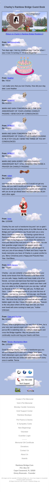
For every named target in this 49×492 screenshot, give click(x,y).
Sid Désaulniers (13, 42)
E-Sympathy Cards (24, 424)
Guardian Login (24, 436)
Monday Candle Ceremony (24, 407)
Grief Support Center (24, 411)
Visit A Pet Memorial (24, 403)
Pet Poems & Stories (24, 420)
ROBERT (11, 100)
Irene (9, 219)
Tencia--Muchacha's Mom (17, 342)
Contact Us (24, 450)
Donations (24, 446)
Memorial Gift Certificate (24, 442)
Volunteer (24, 432)
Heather (10, 78)
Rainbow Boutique (24, 415)
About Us (24, 454)
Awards (24, 458)
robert (9, 176)
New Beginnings (24, 428)
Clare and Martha (14, 317)
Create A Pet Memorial (24, 399)
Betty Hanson (12, 265)
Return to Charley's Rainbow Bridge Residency (24, 34)
